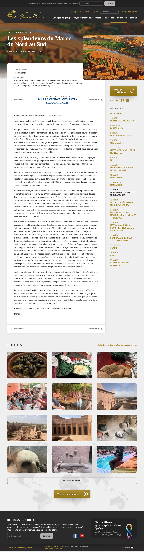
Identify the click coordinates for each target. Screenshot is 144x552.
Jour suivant (93, 100)
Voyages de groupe (62, 17)
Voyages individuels (83, 17)
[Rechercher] (109, 12)
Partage (133, 17)
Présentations (102, 17)
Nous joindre (85, 11)
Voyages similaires (120, 91)
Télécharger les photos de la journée (117, 344)
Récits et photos (119, 17)
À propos (74, 11)
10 (46, 96)
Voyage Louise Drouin (55, 547)
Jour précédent (20, 100)
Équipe (95, 11)
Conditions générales (53, 550)
